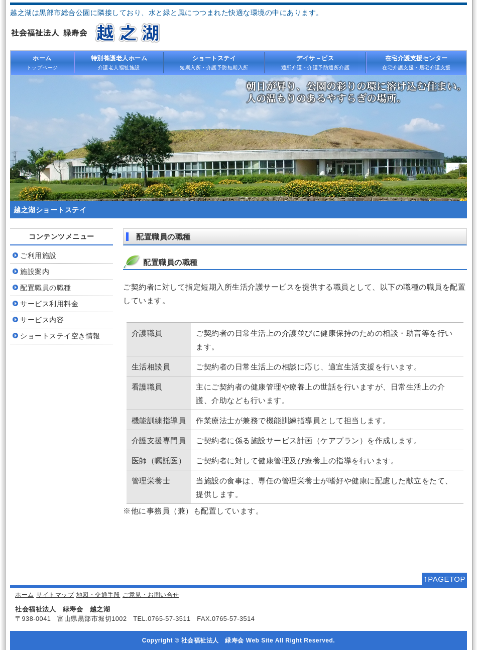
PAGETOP (444, 579)
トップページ (42, 62)
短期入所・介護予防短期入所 (214, 62)
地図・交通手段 (98, 594)
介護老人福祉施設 (119, 62)
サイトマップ (55, 594)
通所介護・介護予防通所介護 (315, 62)
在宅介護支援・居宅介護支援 (417, 62)
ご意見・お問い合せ (151, 594)
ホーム (24, 594)
